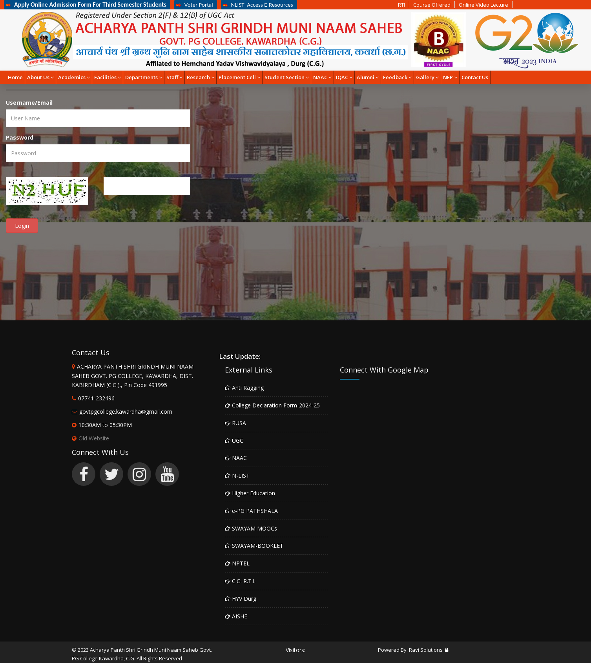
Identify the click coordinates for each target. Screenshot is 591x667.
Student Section (286, 77)
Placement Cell (239, 77)
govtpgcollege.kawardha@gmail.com (125, 411)
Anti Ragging (244, 387)
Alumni (368, 77)
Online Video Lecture (483, 4)
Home (15, 77)
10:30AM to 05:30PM (105, 425)
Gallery (427, 77)
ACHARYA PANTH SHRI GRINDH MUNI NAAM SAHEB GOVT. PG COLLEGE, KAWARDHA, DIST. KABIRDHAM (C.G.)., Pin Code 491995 (132, 376)
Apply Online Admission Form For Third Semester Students (86, 4)
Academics (74, 77)
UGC (234, 440)
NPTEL (237, 563)
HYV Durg (240, 598)
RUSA (235, 423)
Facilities (107, 77)
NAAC (322, 77)
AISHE (236, 616)
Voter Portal (194, 4)
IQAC (344, 77)
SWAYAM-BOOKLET (254, 545)
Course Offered (432, 4)
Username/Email (29, 102)
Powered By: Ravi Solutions (410, 649)
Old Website (90, 438)
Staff (174, 77)
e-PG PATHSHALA (251, 510)
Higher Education (250, 493)
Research (200, 77)
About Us (40, 77)
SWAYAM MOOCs (251, 528)
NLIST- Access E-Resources (258, 4)
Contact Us (474, 77)
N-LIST (237, 475)
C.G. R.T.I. (240, 581)
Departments (143, 77)
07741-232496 (96, 398)
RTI (401, 4)
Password (19, 137)
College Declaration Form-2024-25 (272, 405)
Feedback (397, 77)
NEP (450, 77)
